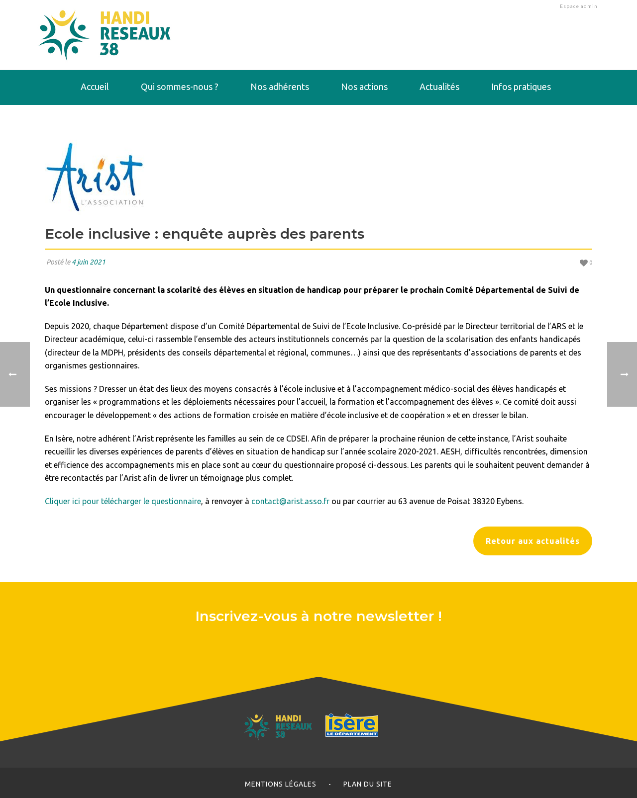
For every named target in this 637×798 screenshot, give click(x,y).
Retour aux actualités (533, 540)
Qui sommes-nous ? (179, 86)
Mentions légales (281, 784)
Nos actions (364, 86)
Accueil (95, 86)
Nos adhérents (279, 86)
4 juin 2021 (89, 262)
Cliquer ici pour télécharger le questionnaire (123, 501)
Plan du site (367, 784)
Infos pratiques (521, 86)
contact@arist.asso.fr (290, 501)
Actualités (439, 86)
